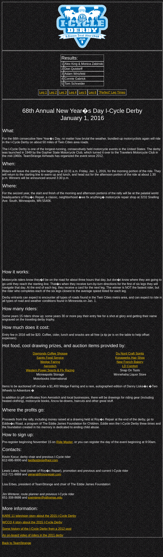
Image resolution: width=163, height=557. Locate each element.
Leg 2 (53, 92)
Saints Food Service (50, 357)
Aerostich (50, 366)
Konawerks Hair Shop (130, 357)
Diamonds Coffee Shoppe (50, 353)
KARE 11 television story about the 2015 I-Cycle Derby (39, 515)
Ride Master (64, 442)
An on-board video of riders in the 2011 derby (32, 535)
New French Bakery (130, 362)
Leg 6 (92, 92)
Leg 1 (43, 92)
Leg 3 (63, 92)
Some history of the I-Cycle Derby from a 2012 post (36, 528)
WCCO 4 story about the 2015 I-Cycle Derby (32, 522)
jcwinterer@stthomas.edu (45, 497)
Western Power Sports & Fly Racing (50, 370)
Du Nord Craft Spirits (130, 353)
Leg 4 (73, 92)
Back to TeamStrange (16, 543)
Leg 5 (82, 92)
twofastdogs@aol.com (43, 460)
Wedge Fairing (50, 362)
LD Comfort (130, 366)
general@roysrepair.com (44, 474)
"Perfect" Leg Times (112, 92)
